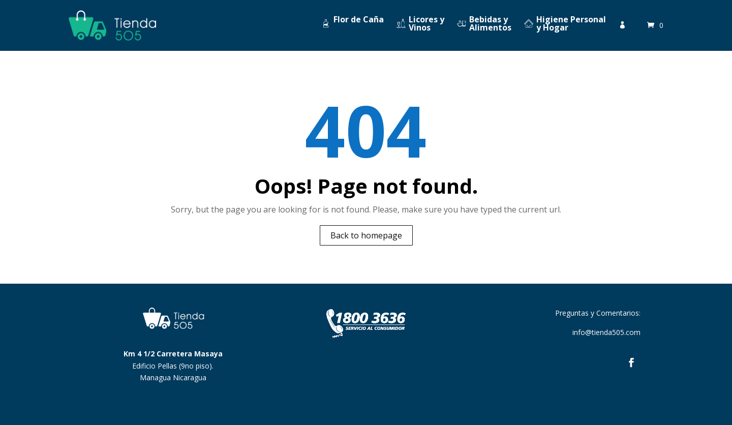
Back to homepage (366, 235)
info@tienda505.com (606, 332)
